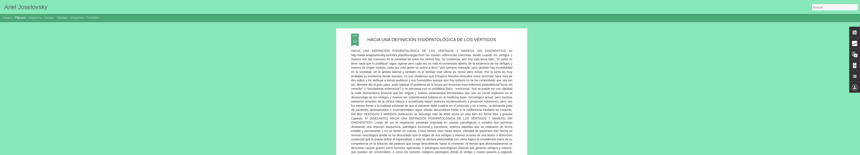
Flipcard (20, 17)
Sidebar (62, 17)
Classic (7, 17)
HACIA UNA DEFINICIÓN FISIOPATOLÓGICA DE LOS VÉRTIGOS (431, 39)
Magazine (35, 17)
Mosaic (49, 17)
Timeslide (92, 17)
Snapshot (77, 17)
